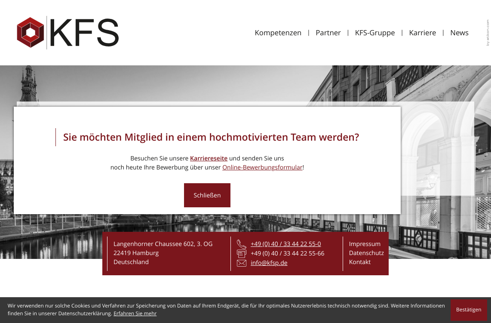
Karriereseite (208, 158)
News (459, 32)
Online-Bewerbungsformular (262, 167)
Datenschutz (366, 253)
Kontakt (360, 262)
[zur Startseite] (68, 32)
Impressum (365, 244)
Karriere (422, 32)
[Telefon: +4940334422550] (286, 244)
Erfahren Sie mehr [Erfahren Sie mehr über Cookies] (135, 313)
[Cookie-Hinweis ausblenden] (469, 310)
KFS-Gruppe (375, 32)
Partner (328, 32)
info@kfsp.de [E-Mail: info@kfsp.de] (269, 263)
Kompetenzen (278, 32)
